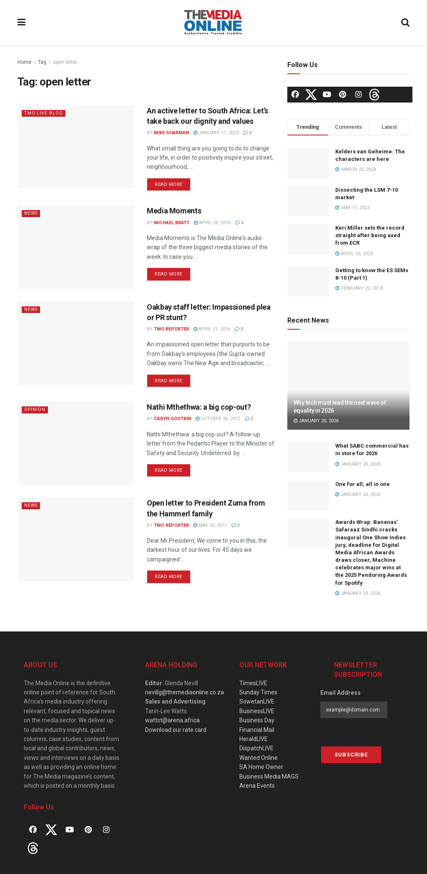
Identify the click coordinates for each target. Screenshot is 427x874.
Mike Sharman (171, 132)
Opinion (35, 409)
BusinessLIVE (256, 711)
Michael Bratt (171, 222)
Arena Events (257, 785)
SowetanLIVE (256, 701)
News (31, 213)
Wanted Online (258, 757)
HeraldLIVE (253, 739)
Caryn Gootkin (172, 418)
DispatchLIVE (256, 748)
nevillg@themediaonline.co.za (184, 692)
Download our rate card (175, 729)
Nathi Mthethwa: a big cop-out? (199, 407)
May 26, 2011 (210, 525)
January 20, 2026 (316, 420)
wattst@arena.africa (172, 720)
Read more (169, 184)
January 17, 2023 (216, 132)
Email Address (340, 692)
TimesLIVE (253, 683)
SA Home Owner (261, 767)
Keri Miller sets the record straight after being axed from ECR (369, 235)
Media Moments (174, 210)
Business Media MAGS (269, 776)
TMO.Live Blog (43, 113)
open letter (65, 62)
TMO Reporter (171, 329)
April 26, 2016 (212, 222)
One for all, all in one (362, 484)
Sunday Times (258, 692)
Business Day (256, 720)
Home (24, 62)
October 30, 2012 (218, 418)
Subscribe (351, 754)
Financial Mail (256, 729)
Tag (42, 62)
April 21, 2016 (211, 329)
